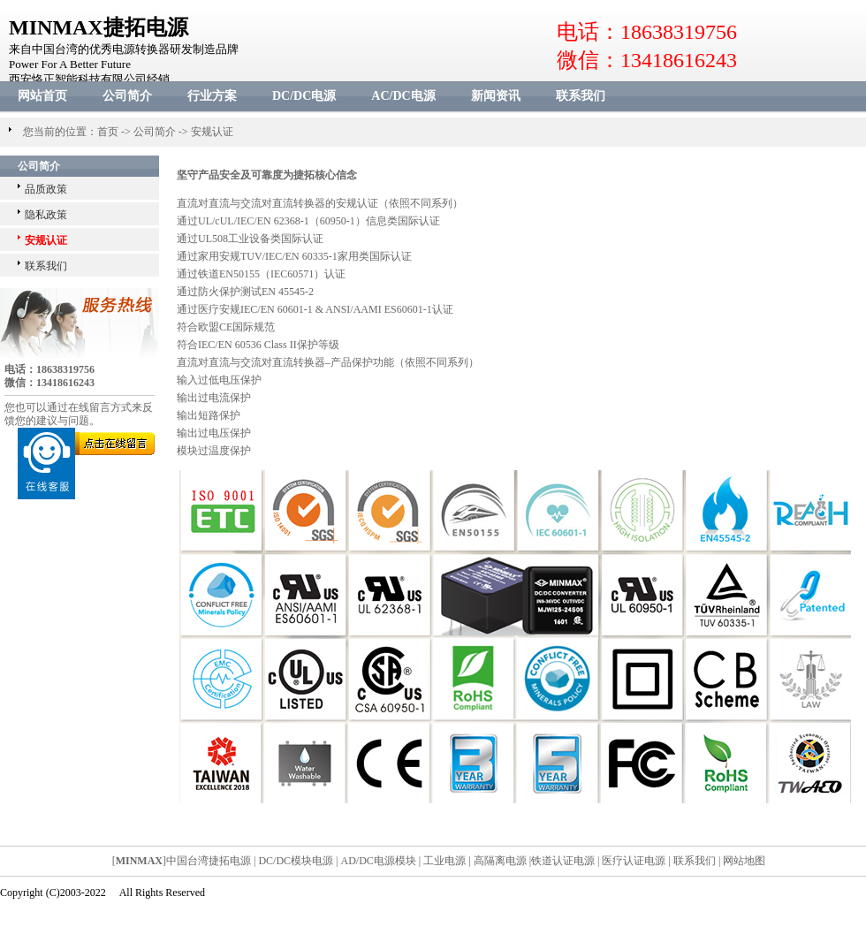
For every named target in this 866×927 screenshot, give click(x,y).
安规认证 (212, 131)
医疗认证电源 (633, 861)
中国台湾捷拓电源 (208, 861)
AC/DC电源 (403, 96)
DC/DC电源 (304, 96)
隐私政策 (46, 215)
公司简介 (127, 96)
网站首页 (42, 96)
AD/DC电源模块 (378, 861)
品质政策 (46, 189)
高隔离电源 (500, 861)
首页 (107, 131)
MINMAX (139, 861)
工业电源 (444, 861)
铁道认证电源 (563, 861)
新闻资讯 (495, 96)
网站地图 (744, 861)
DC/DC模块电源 (295, 861)
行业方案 (212, 96)
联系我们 (580, 96)
